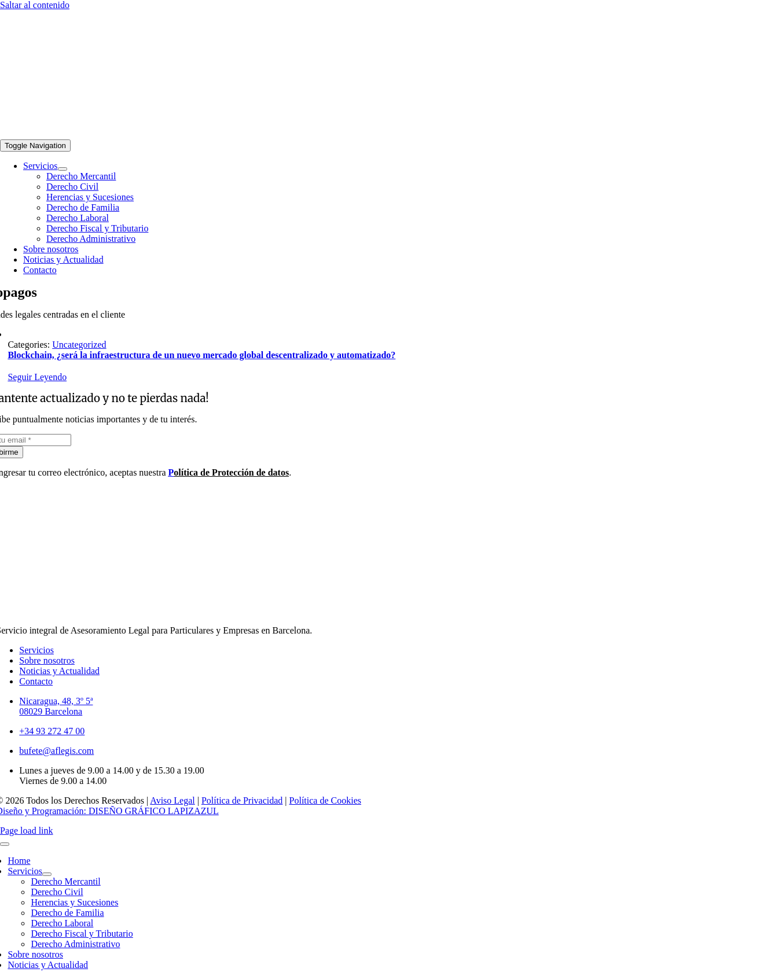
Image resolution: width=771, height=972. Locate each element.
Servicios (36, 650)
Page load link (26, 830)
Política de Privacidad (241, 800)
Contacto (36, 681)
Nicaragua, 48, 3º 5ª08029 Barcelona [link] (56, 706)
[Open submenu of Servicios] (62, 169)
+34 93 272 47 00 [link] (52, 731)
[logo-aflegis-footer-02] (144, 134)
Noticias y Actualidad (59, 671)
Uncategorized (79, 344)
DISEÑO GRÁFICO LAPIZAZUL (154, 811)
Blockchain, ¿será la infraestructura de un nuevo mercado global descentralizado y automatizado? (201, 355)
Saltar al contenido (34, 5)
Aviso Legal (172, 800)
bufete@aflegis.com (56, 751)
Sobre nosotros (47, 660)
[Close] (4, 844)
